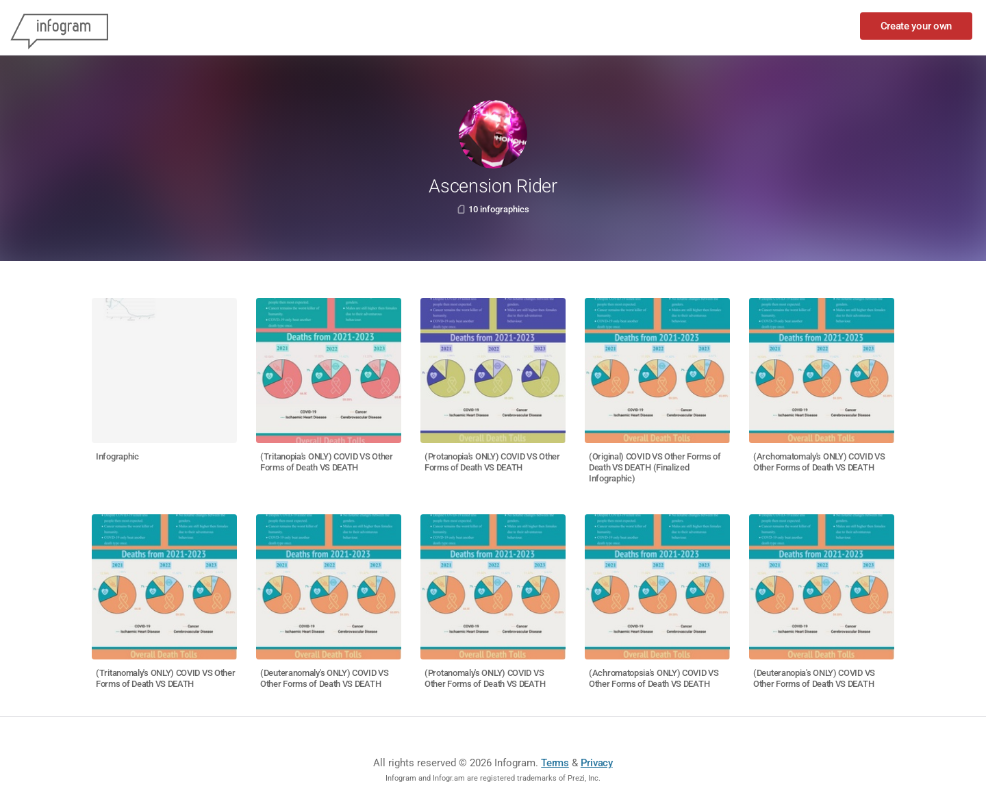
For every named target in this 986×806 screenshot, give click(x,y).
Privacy (597, 763)
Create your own (916, 26)
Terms (555, 763)
